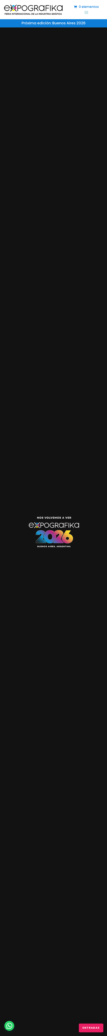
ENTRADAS (91, 1028)
